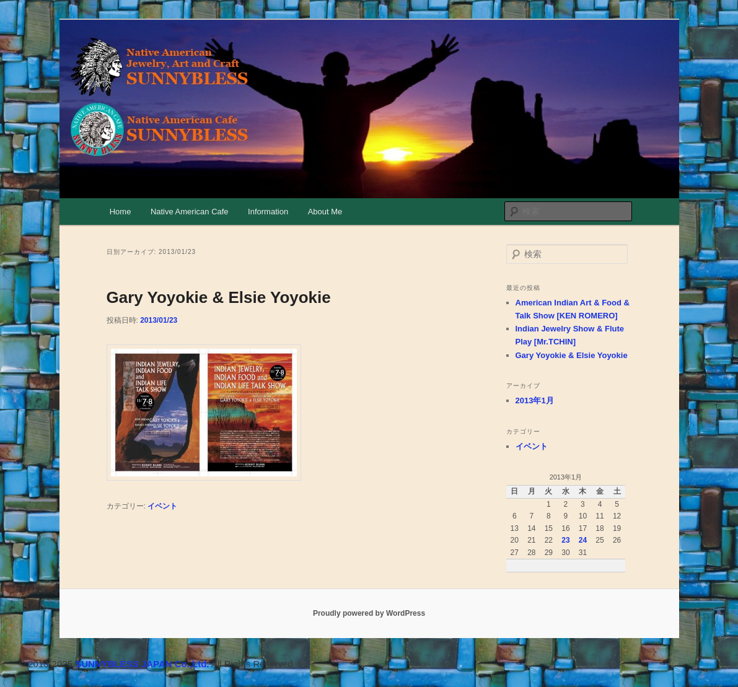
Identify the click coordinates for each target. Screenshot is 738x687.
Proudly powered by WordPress (369, 613)
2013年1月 (535, 400)
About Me (325, 211)
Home (120, 211)
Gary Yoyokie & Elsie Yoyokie (219, 297)
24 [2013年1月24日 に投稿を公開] (583, 540)
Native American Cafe (190, 211)
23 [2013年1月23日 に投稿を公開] (565, 540)
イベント (162, 506)
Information (268, 211)
